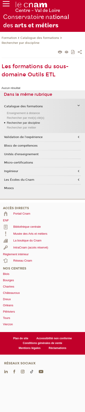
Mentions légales (30, 348)
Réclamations (57, 348)
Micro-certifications (18, 162)
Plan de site (20, 338)
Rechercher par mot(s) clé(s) (25, 117)
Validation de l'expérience (23, 137)
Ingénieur (11, 171)
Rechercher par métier (21, 127)
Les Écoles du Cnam (19, 180)
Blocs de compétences (21, 145)
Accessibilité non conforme (54, 338)
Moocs (9, 188)
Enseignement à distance (23, 113)
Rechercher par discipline (20, 43)
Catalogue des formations (39, 38)
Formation (9, 38)
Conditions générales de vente (42, 343)
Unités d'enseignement (21, 154)
